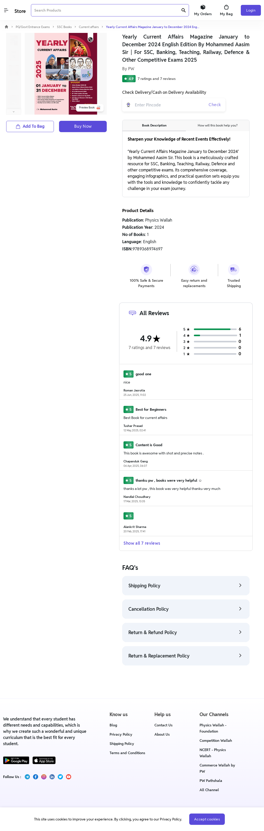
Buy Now (83, 126)
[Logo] (19, 10)
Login (250, 10)
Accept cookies (207, 819)
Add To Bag (30, 126)
